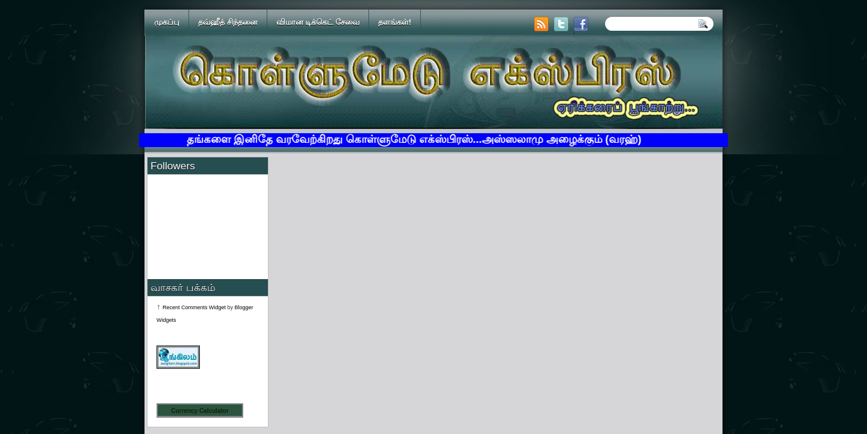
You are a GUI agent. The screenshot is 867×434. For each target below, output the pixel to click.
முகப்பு (166, 22)
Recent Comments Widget (194, 307)
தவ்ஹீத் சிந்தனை (228, 22)
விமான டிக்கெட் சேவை (317, 22)
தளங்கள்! (394, 22)
